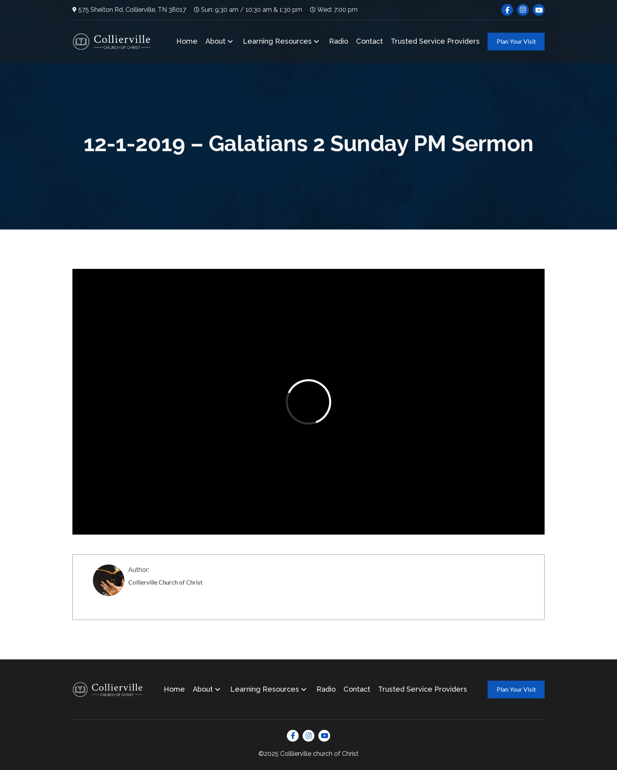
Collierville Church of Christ (165, 582)
